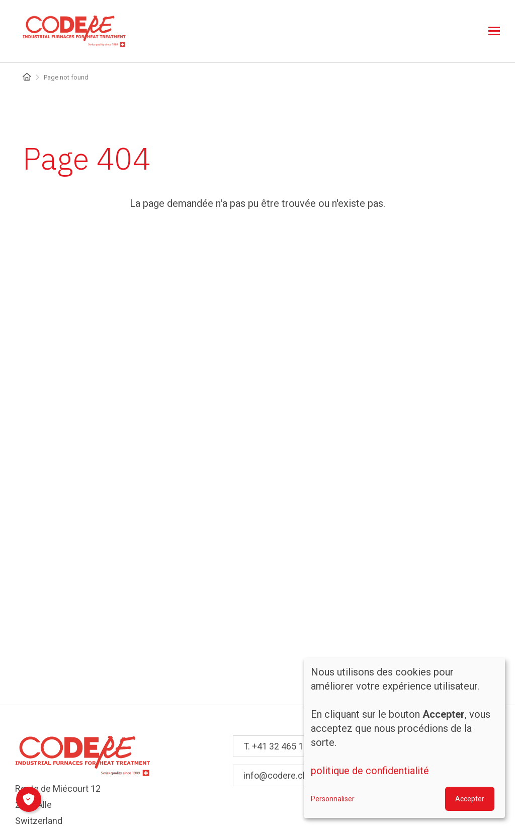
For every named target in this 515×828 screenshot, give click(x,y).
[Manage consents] (28, 799)
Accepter (469, 799)
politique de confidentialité (370, 771)
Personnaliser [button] (333, 799)
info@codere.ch (275, 775)
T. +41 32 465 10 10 (281, 746)
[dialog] (404, 738)
